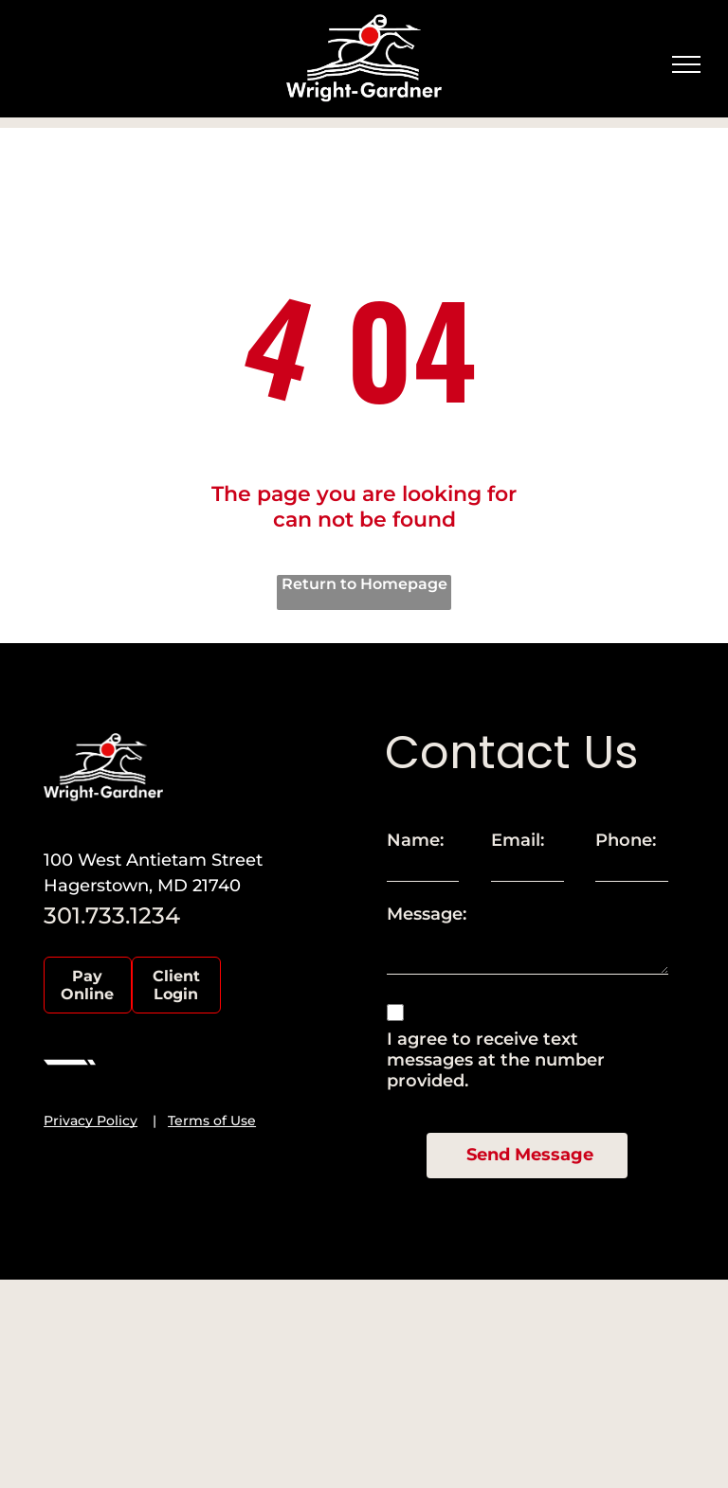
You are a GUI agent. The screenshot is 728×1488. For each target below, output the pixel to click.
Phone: (625, 840)
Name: (415, 840)
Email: (517, 840)
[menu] (686, 64)
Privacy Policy (90, 1120)
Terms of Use (212, 1120)
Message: (426, 914)
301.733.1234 (112, 915)
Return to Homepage (364, 584)
